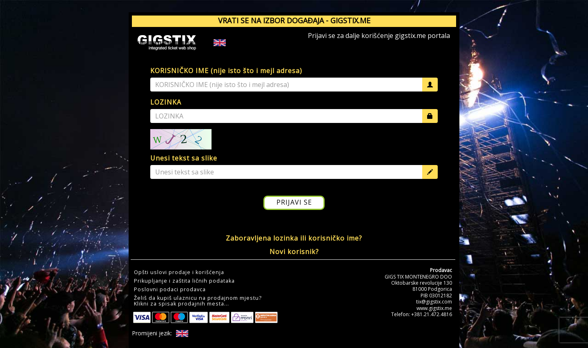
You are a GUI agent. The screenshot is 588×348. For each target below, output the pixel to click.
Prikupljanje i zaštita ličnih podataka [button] (184, 281)
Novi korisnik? (294, 251)
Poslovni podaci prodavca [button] (170, 289)
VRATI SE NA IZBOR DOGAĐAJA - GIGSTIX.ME (294, 20)
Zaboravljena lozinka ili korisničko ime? (294, 238)
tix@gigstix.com (434, 301)
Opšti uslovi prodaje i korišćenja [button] (179, 272)
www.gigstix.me (434, 308)
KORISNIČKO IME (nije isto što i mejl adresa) (226, 70)
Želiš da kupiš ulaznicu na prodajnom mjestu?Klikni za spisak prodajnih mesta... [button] (198, 301)
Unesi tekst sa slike (183, 158)
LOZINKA (165, 102)
